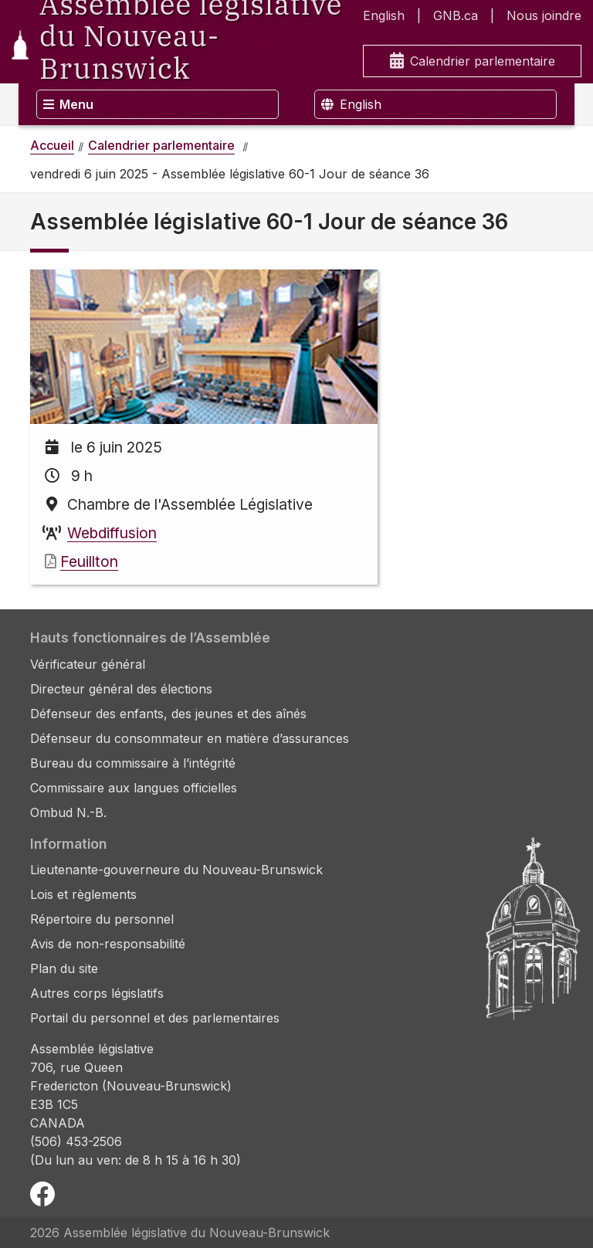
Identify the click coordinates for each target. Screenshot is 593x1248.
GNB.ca (455, 15)
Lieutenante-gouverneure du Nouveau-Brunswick (176, 869)
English (384, 15)
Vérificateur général (87, 664)
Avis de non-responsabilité (107, 943)
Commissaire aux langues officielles (133, 787)
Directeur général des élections (121, 689)
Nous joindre (544, 15)
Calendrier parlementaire (472, 61)
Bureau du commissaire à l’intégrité (133, 763)
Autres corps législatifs (97, 993)
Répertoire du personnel (102, 919)
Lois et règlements (83, 894)
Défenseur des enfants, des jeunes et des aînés (168, 713)
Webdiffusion (112, 533)
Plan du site (64, 968)
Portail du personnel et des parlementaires (155, 1018)
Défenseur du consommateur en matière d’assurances (189, 738)
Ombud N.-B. (68, 812)
